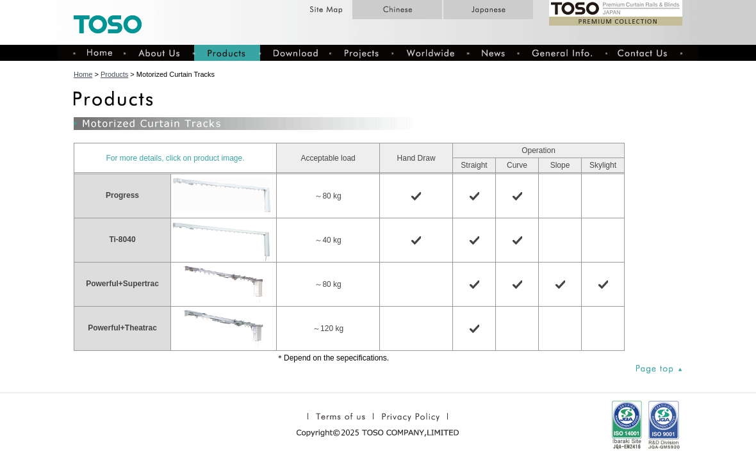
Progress (122, 195)
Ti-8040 (122, 239)
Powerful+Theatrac (122, 327)
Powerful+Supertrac (122, 283)
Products (114, 74)
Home (83, 74)
